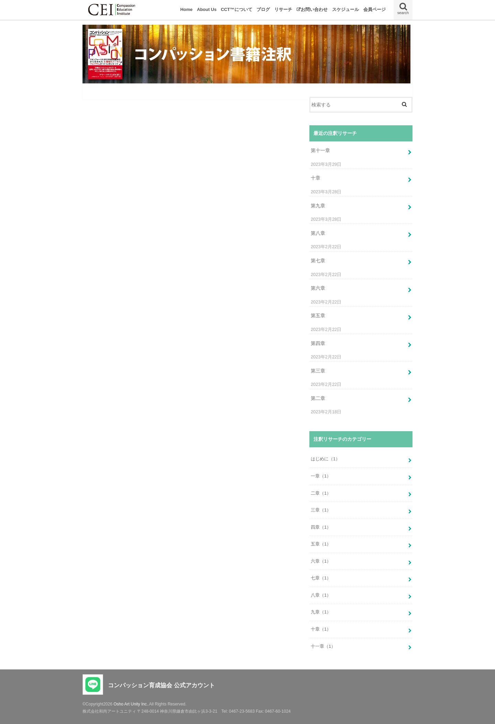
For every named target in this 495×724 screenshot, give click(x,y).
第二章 (318, 398)
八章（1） (321, 595)
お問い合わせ (314, 9)
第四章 (318, 343)
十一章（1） (323, 646)
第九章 (318, 205)
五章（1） (321, 544)
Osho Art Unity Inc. (130, 704)
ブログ (263, 9)
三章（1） (321, 510)
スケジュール (345, 9)
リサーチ (283, 9)
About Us (207, 9)
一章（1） (321, 476)
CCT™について (236, 9)
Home (186, 9)
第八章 (318, 233)
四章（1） (321, 527)
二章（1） (321, 493)
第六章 (318, 288)
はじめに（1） (325, 458)
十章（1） (321, 629)
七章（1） (321, 578)
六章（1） (321, 561)
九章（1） (321, 611)
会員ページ (374, 9)
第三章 (318, 371)
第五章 (318, 315)
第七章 (318, 260)
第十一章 (320, 150)
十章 (315, 178)
